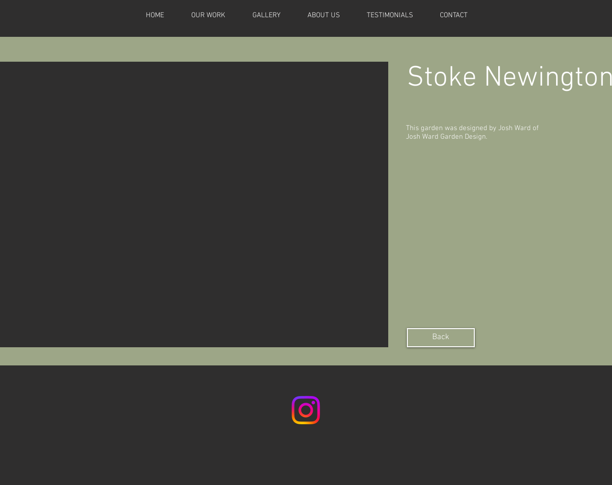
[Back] (441, 337)
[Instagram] (306, 410)
